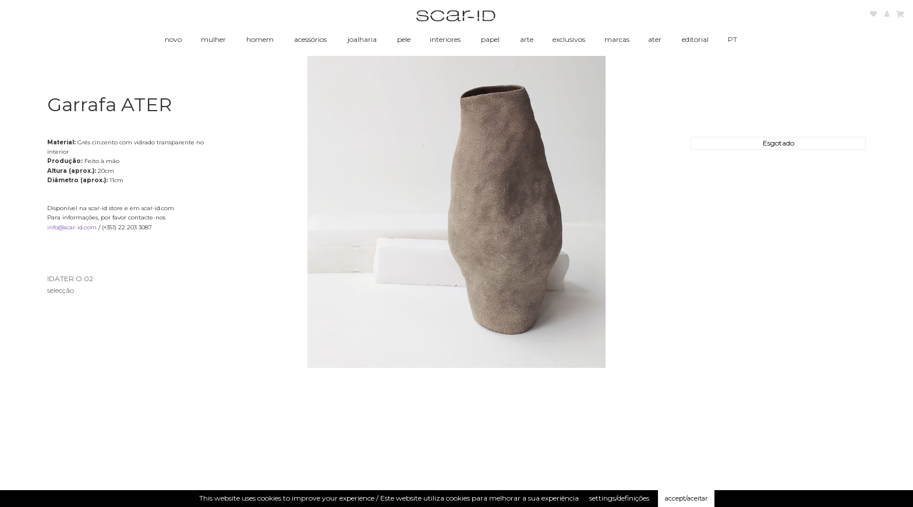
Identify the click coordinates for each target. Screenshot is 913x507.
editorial (695, 39)
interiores (445, 39)
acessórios (310, 39)
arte (526, 39)
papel (490, 39)
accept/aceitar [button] (686, 498)
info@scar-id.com (72, 227)
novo (173, 39)
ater (654, 39)
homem (260, 39)
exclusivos (569, 39)
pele (404, 39)
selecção (60, 290)
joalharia (362, 39)
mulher (213, 39)
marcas (616, 39)
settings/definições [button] (619, 498)
